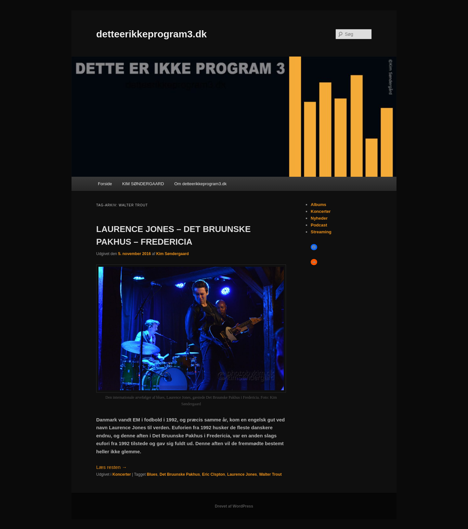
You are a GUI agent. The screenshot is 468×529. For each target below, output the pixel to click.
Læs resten (111, 467)
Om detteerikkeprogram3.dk (200, 183)
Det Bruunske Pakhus (180, 474)
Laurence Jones (242, 474)
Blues (152, 474)
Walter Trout (270, 474)
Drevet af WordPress (234, 506)
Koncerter (121, 474)
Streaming (321, 231)
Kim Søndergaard (172, 254)
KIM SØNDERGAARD (143, 183)
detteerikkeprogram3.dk (151, 34)
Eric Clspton (213, 474)
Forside (105, 183)
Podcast (319, 225)
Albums (318, 204)
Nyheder (319, 218)
